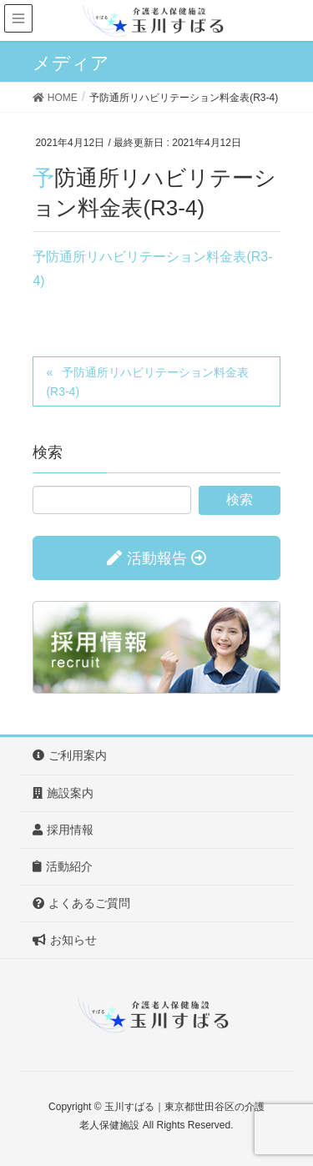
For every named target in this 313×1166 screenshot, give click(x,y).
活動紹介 (63, 866)
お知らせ (65, 939)
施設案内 (63, 793)
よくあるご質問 (81, 903)
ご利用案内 (70, 755)
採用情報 (63, 829)
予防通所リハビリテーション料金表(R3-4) (147, 382)
